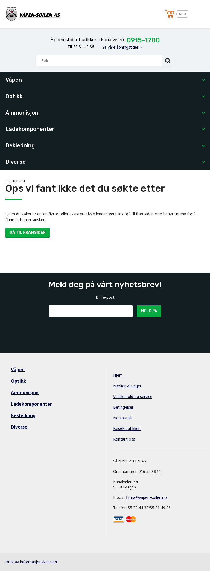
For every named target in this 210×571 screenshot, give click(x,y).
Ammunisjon (21, 112)
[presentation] (90, 330)
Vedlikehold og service (132, 396)
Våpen (13, 80)
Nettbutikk (122, 417)
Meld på (149, 311)
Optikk (14, 96)
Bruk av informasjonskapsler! (31, 561)
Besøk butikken (127, 428)
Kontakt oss (124, 439)
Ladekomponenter (30, 129)
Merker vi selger (127, 385)
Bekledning (20, 145)
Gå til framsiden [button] (28, 232)
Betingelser (123, 407)
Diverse (15, 162)
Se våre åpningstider (120, 47)
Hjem (118, 375)
